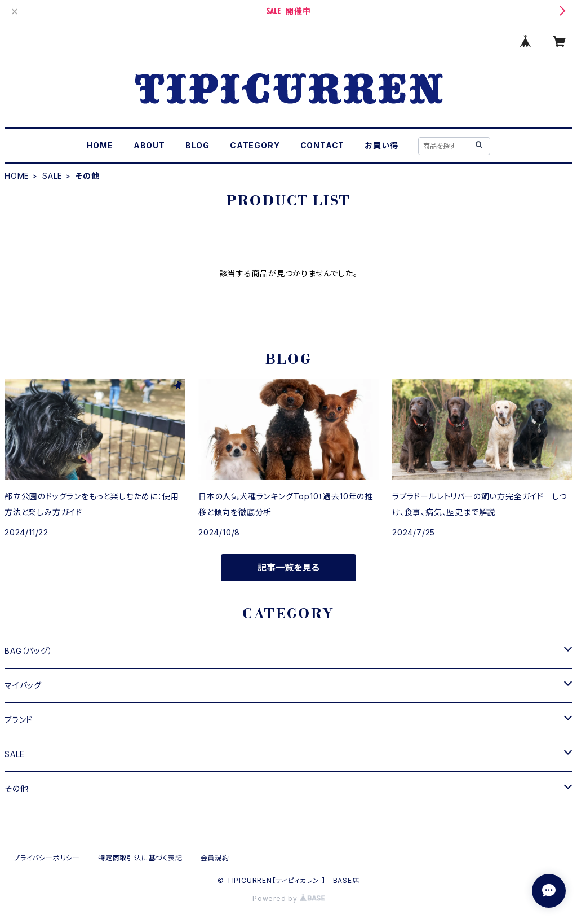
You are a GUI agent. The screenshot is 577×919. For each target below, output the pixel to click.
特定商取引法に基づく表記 (140, 858)
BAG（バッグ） (28, 651)
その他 (16, 788)
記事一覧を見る (288, 567)
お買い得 (381, 145)
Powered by (288, 898)
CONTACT (322, 145)
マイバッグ (23, 685)
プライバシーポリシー (47, 858)
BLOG (197, 145)
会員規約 (215, 858)
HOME (100, 145)
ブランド (19, 719)
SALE (52, 176)
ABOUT (149, 145)
